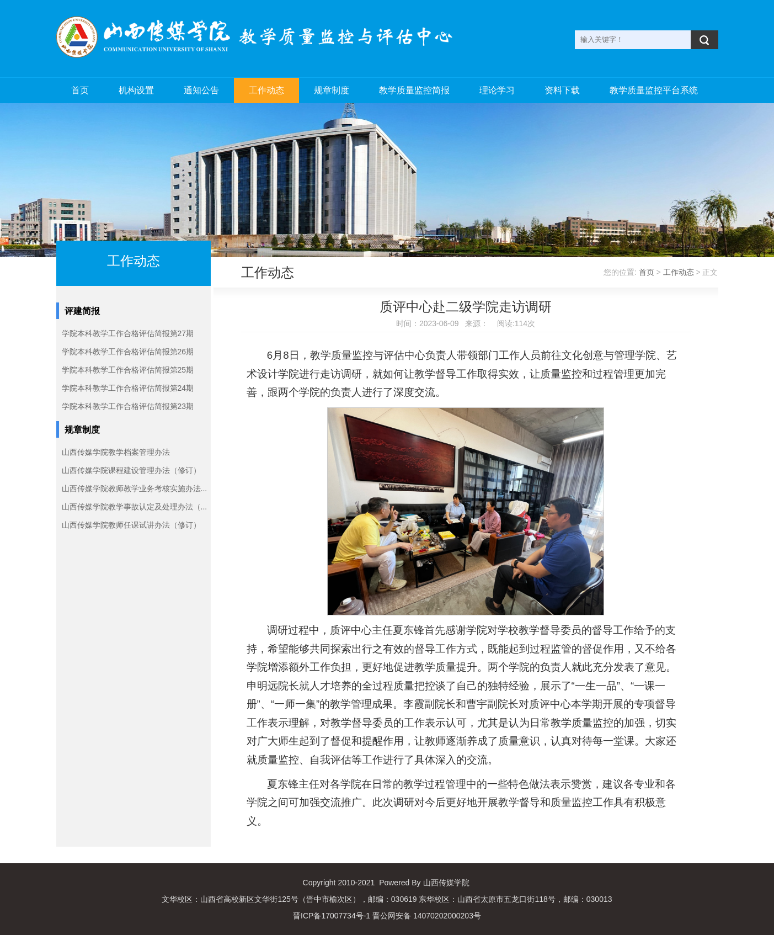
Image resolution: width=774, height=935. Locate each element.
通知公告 (201, 90)
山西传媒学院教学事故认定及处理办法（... (134, 506)
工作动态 (266, 90)
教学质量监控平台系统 (654, 90)
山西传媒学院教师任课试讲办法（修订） (131, 524)
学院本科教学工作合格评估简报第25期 (128, 369)
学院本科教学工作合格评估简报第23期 (128, 406)
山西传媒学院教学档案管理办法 (116, 452)
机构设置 (136, 90)
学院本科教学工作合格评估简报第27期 (128, 333)
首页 (80, 90)
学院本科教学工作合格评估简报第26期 (128, 351)
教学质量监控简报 (414, 90)
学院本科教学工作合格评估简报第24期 (128, 388)
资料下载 (562, 90)
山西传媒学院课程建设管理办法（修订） (131, 470)
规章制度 (331, 90)
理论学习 (497, 90)
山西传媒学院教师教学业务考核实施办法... (134, 488)
